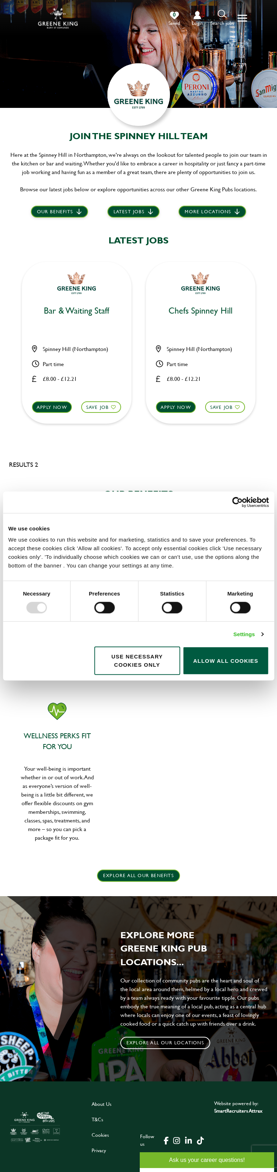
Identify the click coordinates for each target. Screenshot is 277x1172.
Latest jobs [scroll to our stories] (129, 212)
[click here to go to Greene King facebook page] (166, 1139)
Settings (244, 634)
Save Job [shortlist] (97, 405)
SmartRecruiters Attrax (238, 1110)
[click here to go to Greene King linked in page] (188, 1139)
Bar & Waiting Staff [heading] (76, 310)
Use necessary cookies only (137, 660)
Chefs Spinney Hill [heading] (200, 310)
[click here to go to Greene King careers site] (35, 1126)
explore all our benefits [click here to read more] (138, 875)
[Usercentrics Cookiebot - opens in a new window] (237, 502)
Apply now (52, 405)
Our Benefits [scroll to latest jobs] (55, 212)
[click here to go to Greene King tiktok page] (200, 1139)
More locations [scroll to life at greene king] (208, 212)
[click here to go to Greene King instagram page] (176, 1139)
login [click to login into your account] (197, 23)
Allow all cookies (225, 660)
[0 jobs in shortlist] (174, 19)
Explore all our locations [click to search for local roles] (165, 1042)
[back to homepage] (57, 18)
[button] (222, 18)
